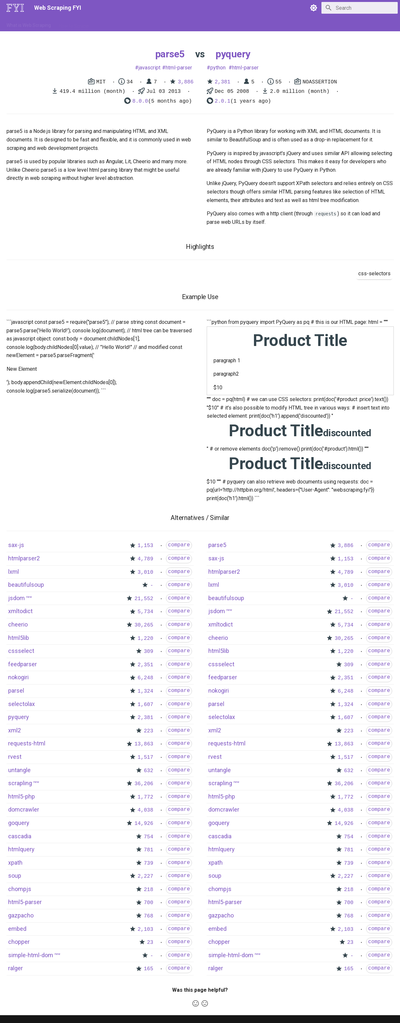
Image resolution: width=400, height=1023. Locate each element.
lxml (13, 571)
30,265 (143, 625)
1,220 (145, 638)
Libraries (156, 23)
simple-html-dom (30, 955)
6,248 (145, 678)
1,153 (145, 545)
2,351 (145, 665)
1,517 (145, 757)
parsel (16, 690)
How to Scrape (74, 23)
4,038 (145, 810)
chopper (19, 941)
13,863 (143, 744)
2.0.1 (222, 101)
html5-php (21, 796)
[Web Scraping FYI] (15, 7)
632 (148, 770)
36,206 (143, 783)
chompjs (19, 889)
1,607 (145, 704)
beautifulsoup (26, 584)
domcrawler (23, 809)
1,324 (145, 691)
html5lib (18, 637)
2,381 (222, 82)
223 (148, 731)
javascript (149, 68)
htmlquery (21, 849)
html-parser (179, 68)
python (218, 68)
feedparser (22, 664)
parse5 (170, 54)
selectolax (21, 703)
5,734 (145, 611)
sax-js (16, 544)
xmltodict (20, 611)
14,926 (143, 823)
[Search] (359, 8)
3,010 (145, 572)
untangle (19, 770)
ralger (15, 968)
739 (148, 863)
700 (148, 902)
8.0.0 (140, 101)
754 (148, 837)
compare (179, 545)
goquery (18, 822)
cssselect (21, 650)
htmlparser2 (24, 558)
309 (148, 651)
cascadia (19, 836)
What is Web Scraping (29, 23)
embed (17, 928)
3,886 (185, 82)
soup (14, 875)
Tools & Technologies (118, 23)
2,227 (145, 876)
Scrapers (182, 23)
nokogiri (18, 677)
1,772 (145, 797)
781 (148, 850)
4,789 (145, 559)
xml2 (14, 730)
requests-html (26, 743)
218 (148, 889)
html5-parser (25, 902)
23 (150, 942)
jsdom (16, 598)
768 (148, 916)
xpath (15, 862)
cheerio (18, 624)
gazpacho (21, 915)
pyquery (232, 54)
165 (148, 969)
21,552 (143, 598)
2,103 (145, 929)
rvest (15, 756)
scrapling (20, 783)
